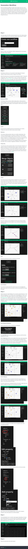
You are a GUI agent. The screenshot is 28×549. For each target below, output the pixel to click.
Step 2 (13, 151)
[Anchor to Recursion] (5, 218)
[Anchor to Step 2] (5, 71)
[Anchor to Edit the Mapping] (7, 376)
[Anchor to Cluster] (4, 177)
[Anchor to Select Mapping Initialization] (11, 323)
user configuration (11, 520)
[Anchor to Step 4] (5, 515)
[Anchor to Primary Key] (6, 143)
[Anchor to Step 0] (5, 33)
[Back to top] (26, 547)
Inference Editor (9, 78)
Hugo (5, 547)
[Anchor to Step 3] (5, 292)
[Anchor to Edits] (3, 256)
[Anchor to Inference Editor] (8, 99)
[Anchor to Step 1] (5, 49)
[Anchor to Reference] (5, 132)
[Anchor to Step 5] (5, 539)
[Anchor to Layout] (4, 126)
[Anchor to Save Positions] (7, 284)
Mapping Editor (4, 297)
